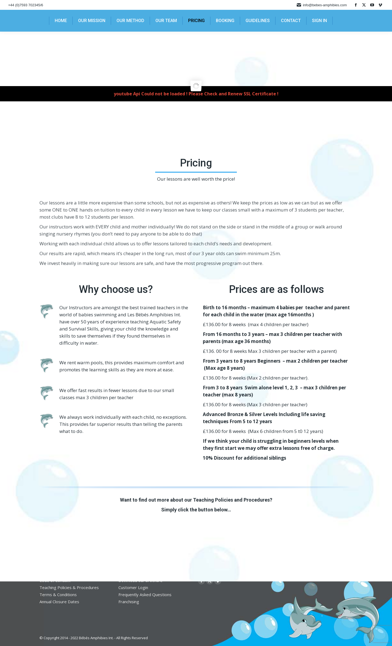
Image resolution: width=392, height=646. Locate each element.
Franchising (128, 601)
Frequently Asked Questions (144, 594)
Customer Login (133, 587)
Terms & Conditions (58, 594)
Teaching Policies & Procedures (69, 587)
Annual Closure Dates (59, 601)
